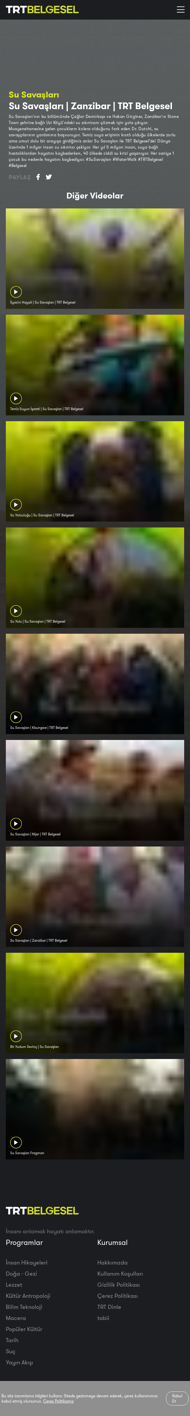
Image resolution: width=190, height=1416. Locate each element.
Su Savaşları (34, 94)
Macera (16, 1317)
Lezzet (14, 1284)
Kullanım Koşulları (120, 1273)
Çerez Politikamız (58, 1401)
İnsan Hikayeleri (27, 1262)
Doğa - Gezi (21, 1273)
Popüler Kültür (24, 1329)
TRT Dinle (109, 1306)
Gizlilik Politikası (118, 1284)
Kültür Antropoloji (28, 1295)
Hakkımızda (112, 1262)
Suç (10, 1351)
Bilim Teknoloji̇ (24, 1306)
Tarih (12, 1340)
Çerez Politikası (117, 1295)
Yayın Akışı (19, 1362)
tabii (103, 1317)
